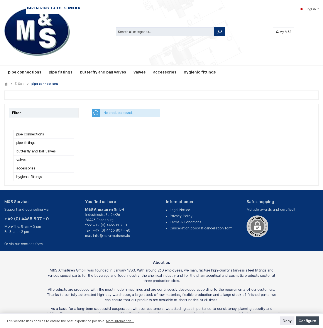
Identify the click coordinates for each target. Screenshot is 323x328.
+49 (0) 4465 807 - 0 (26, 172)
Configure (307, 321)
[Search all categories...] (165, 8)
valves (21, 113)
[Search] (219, 8)
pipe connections (30, 88)
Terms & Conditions (185, 176)
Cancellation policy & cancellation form (201, 182)
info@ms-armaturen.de (111, 189)
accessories (25, 122)
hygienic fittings (29, 130)
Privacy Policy (181, 170)
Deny (287, 321)
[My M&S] (283, 8)
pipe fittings (26, 96)
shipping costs (139, 302)
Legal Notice (180, 164)
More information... (120, 321)
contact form (32, 198)
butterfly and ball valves (36, 105)
